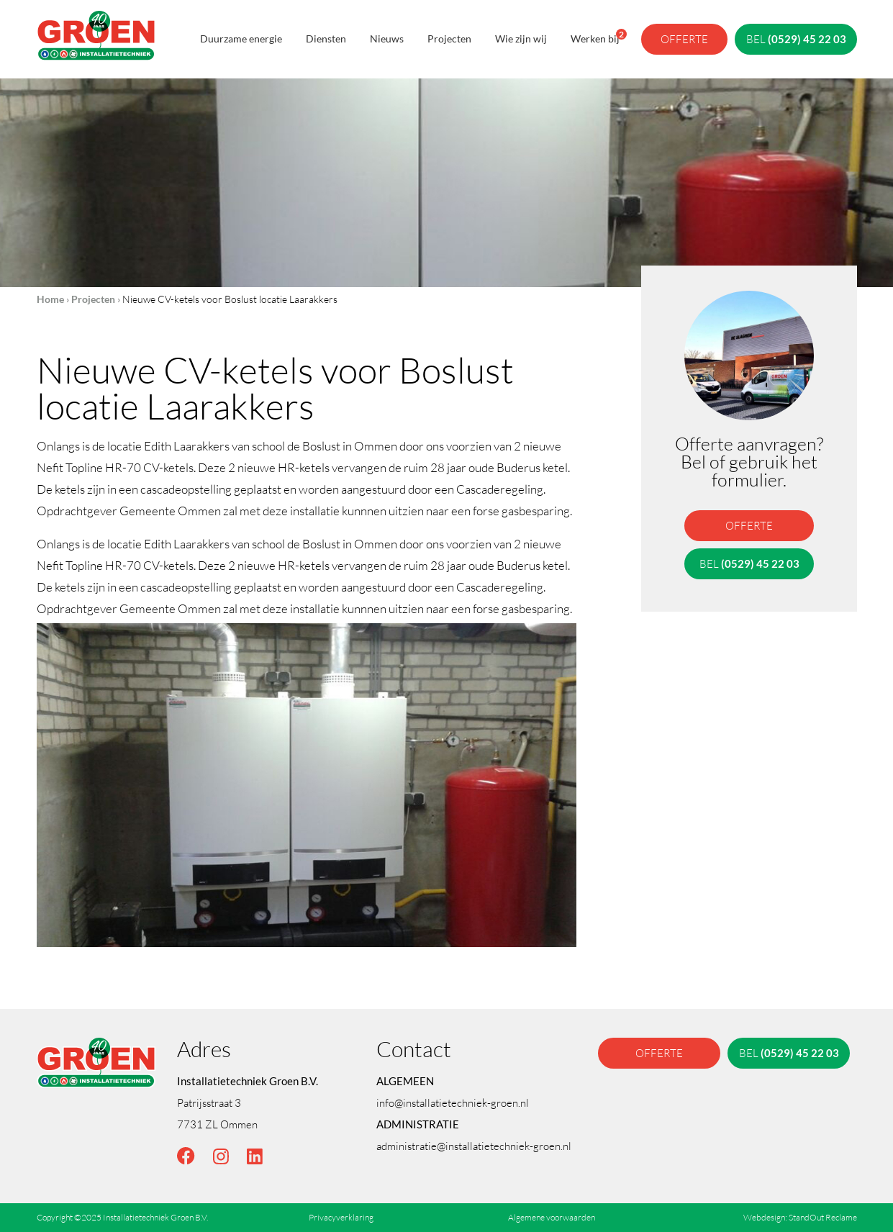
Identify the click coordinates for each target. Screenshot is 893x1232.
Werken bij (595, 37)
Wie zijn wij (521, 38)
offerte (684, 38)
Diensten (326, 38)
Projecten (449, 38)
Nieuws (387, 38)
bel (795, 38)
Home (50, 299)
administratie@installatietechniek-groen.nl (473, 1145)
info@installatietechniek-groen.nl (452, 1102)
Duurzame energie (241, 38)
